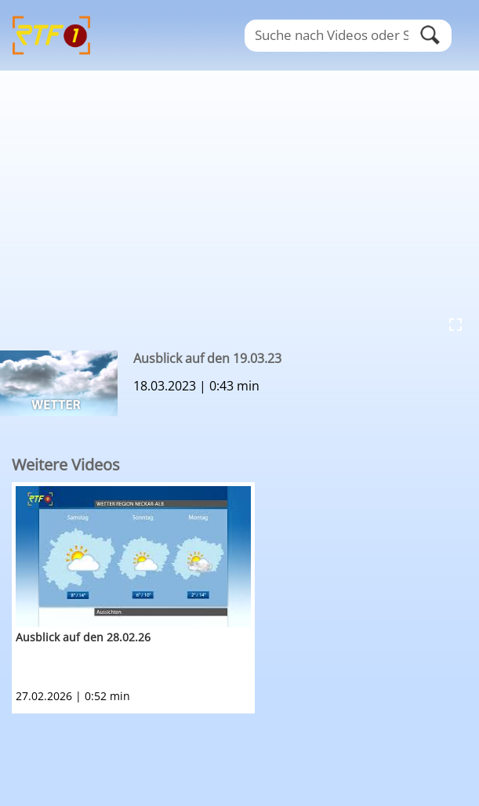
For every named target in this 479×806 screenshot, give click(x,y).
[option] (245, 597)
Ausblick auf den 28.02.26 (83, 637)
